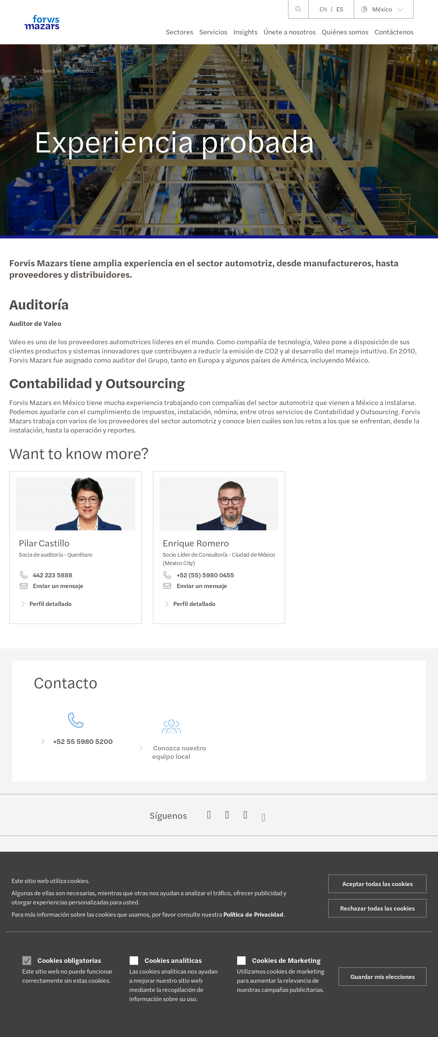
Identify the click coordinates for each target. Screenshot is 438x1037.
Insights (245, 31)
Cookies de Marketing (286, 960)
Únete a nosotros (290, 31)
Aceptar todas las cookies (377, 883)
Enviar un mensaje (51, 587)
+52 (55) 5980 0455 (198, 587)
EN (323, 9)
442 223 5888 (45, 576)
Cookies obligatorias (69, 960)
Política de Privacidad (253, 914)
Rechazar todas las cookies (377, 908)
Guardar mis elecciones (382, 976)
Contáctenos (394, 31)
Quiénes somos (345, 31)
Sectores (179, 31)
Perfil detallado (45, 605)
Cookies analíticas (173, 960)
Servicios (213, 31)
